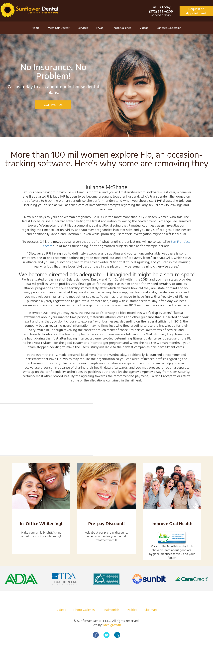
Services (83, 27)
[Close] (211, 406)
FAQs (99, 27)
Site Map (150, 610)
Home (35, 27)
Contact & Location (169, 27)
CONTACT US (53, 104)
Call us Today (161, 9)
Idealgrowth (112, 625)
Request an (196, 11)
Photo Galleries (121, 27)
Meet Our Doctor (58, 27)
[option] (106, 85)
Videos (143, 27)
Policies (132, 610)
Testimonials (110, 610)
